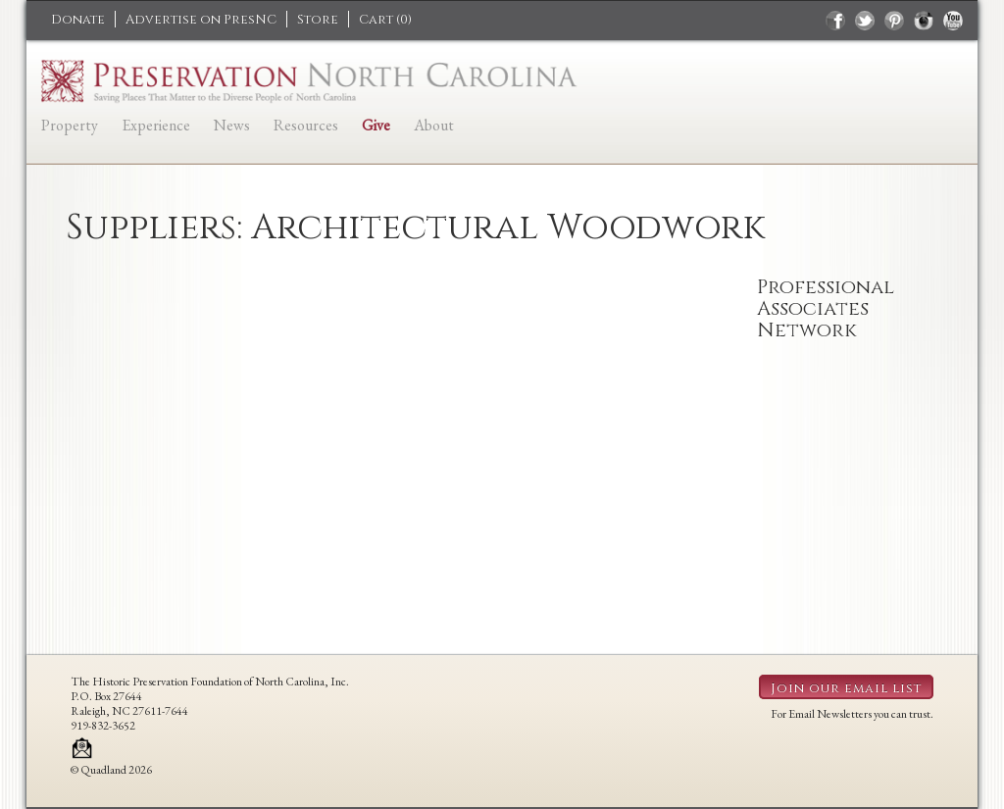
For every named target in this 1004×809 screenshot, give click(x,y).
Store (317, 19)
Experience (156, 125)
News (232, 125)
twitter (865, 20)
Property (69, 125)
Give (376, 125)
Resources (306, 125)
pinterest (894, 20)
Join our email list (846, 688)
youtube (953, 20)
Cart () (385, 19)
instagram (923, 20)
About (434, 125)
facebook (835, 20)
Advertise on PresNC (201, 19)
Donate (78, 19)
